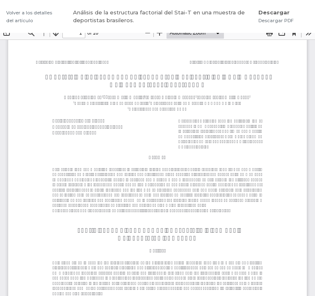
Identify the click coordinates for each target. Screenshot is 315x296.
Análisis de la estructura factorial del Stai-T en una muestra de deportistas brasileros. (159, 16)
